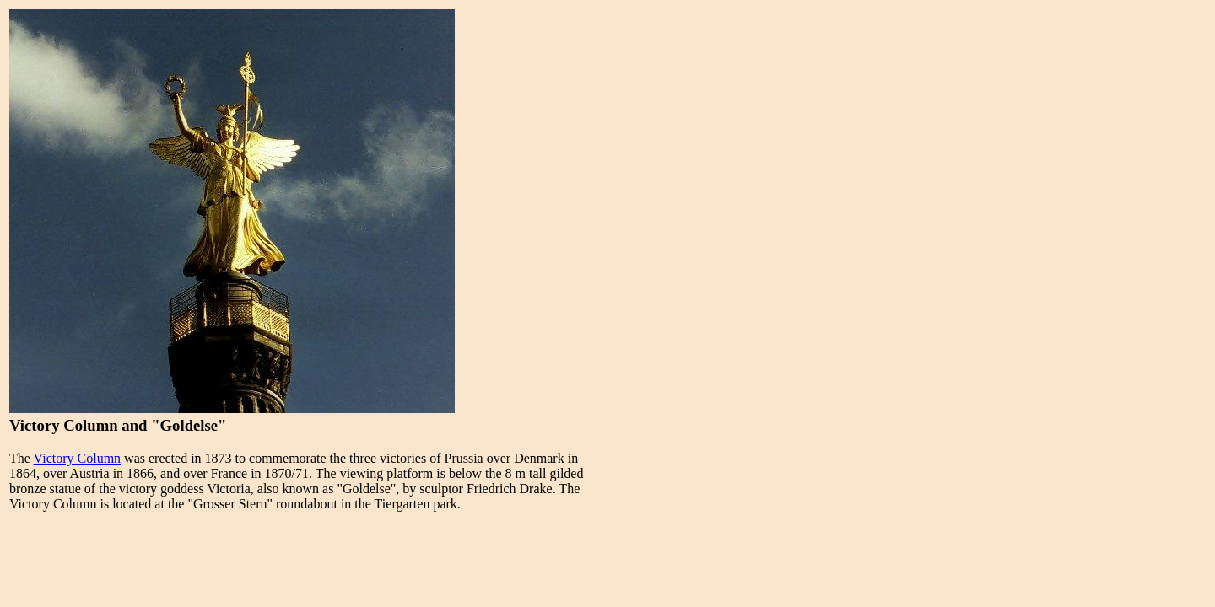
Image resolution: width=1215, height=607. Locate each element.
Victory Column (77, 458)
